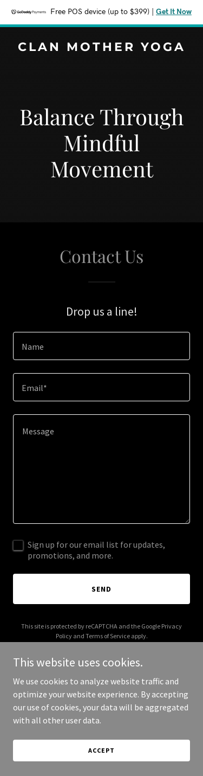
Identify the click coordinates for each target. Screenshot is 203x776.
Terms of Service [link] (108, 636)
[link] (101, 47)
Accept (101, 750)
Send (101, 589)
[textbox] (101, 346)
